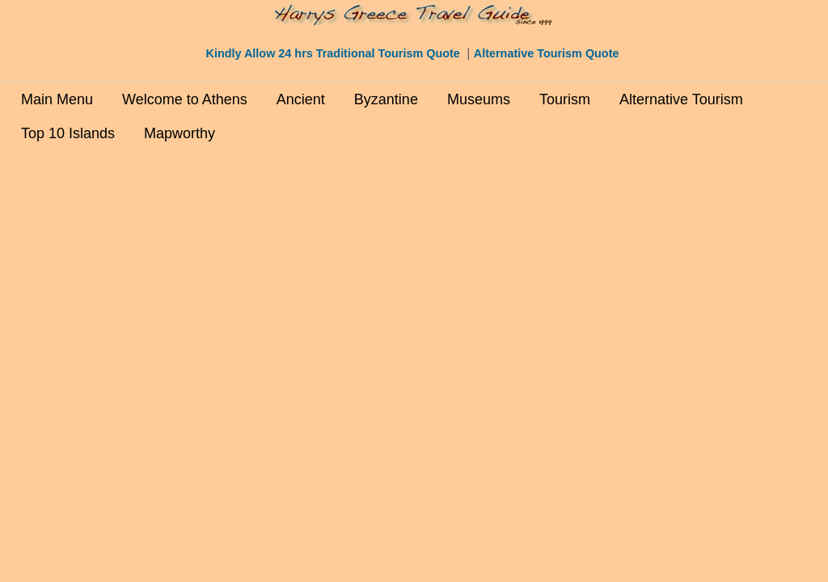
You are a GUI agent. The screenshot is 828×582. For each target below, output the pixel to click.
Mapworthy (179, 133)
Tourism (564, 99)
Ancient (301, 99)
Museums (478, 99)
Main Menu (57, 99)
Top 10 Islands (68, 133)
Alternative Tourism (681, 99)
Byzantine (386, 99)
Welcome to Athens (184, 99)
